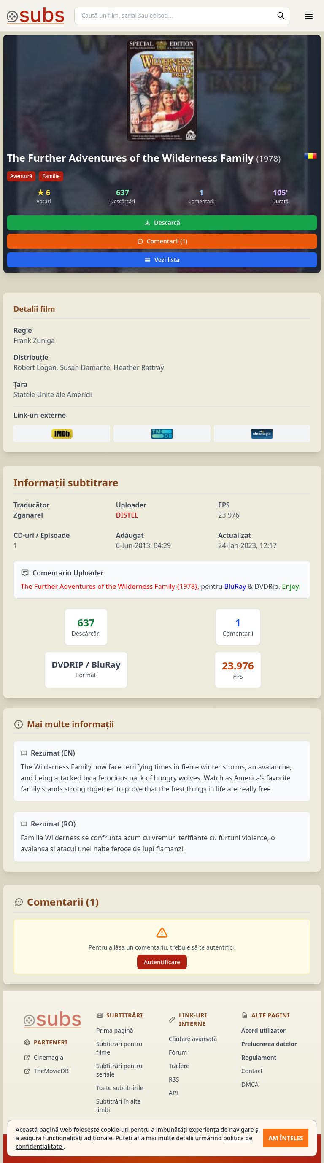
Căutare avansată (193, 1039)
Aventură (21, 176)
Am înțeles (285, 1138)
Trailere (179, 1066)
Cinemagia (43, 1057)
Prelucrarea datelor (269, 1044)
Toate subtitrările (119, 1088)
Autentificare (162, 962)
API (173, 1093)
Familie (50, 176)
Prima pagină (114, 1030)
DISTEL (127, 515)
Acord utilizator (263, 1030)
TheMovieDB (46, 1071)
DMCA (250, 1084)
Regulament (258, 1057)
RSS (174, 1079)
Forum (178, 1052)
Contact (252, 1071)
